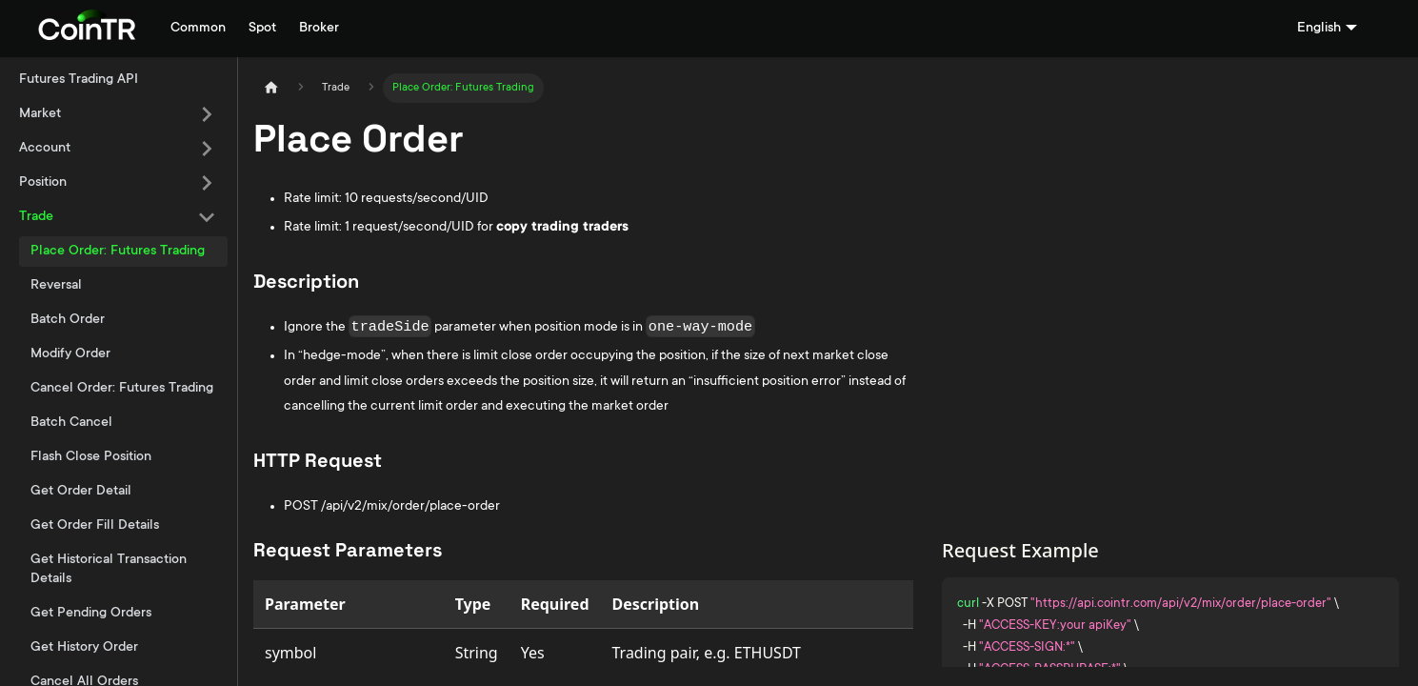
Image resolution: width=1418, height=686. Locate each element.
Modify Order (70, 354)
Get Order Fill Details (94, 526)
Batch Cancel (71, 423)
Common (198, 28)
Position (43, 183)
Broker (319, 28)
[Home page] (271, 88)
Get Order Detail (80, 491)
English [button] (1319, 28)
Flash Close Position (90, 457)
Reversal (56, 285)
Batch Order (67, 320)
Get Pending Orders (90, 613)
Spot (262, 28)
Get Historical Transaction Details (108, 570)
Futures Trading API (78, 80)
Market (40, 114)
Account (44, 148)
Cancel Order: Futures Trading (121, 388)
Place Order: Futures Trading (117, 251)
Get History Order (84, 648)
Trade (36, 217)
